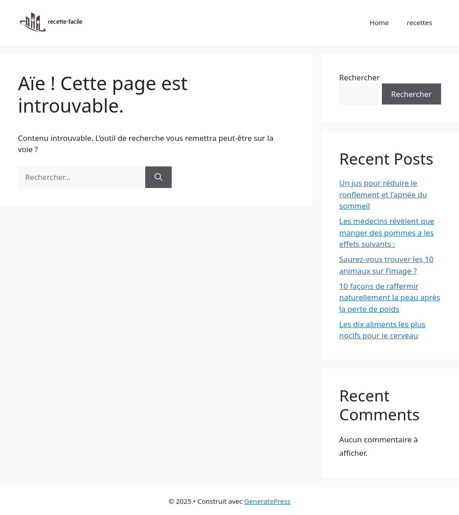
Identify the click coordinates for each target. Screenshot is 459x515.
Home (379, 22)
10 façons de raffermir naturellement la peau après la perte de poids (389, 297)
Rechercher (359, 77)
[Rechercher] (158, 177)
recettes (420, 22)
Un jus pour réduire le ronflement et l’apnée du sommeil (383, 194)
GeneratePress (267, 501)
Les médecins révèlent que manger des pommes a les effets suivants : (386, 232)
